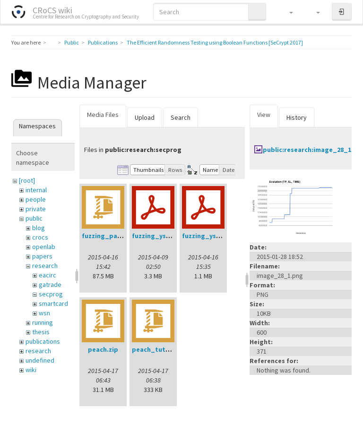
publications (43, 341)
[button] (286, 12)
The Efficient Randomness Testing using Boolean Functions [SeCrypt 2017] (215, 42)
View (263, 114)
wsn (44, 313)
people (36, 199)
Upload (145, 117)
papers (42, 256)
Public (71, 42)
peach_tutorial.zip (161, 349)
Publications (103, 42)
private (36, 209)
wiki (31, 369)
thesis (41, 332)
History (296, 117)
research (45, 265)
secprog (51, 294)
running (42, 322)
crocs (40, 237)
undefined (40, 360)
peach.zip (103, 349)
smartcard (53, 303)
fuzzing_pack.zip (109, 235)
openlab (43, 246)
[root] (27, 180)
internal (36, 190)
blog (38, 227)
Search (180, 117)
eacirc (47, 275)
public (34, 218)
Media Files (103, 114)
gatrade (50, 284)
